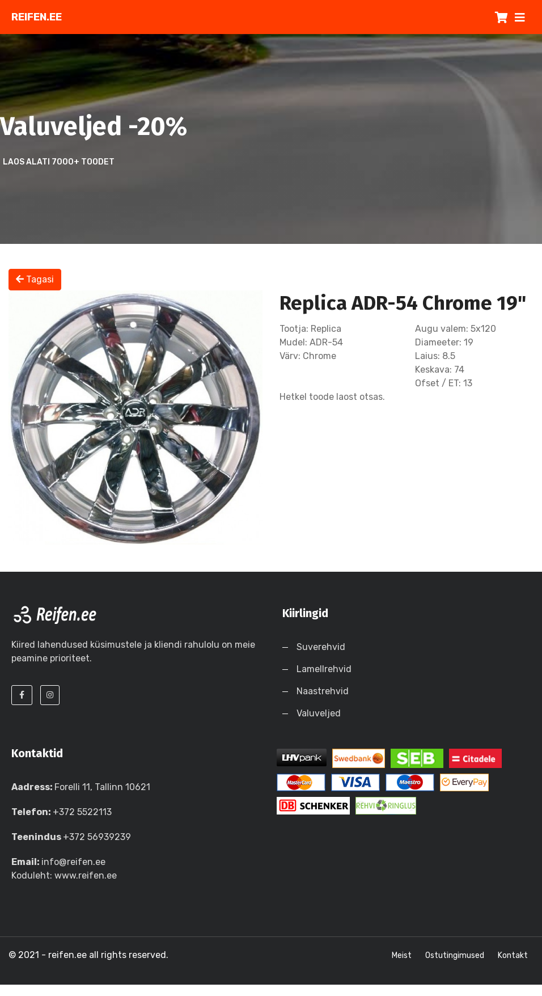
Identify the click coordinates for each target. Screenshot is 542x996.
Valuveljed (319, 713)
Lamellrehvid (324, 669)
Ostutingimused (454, 955)
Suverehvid (321, 647)
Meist (402, 955)
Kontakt (513, 955)
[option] (135, 417)
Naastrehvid (323, 691)
